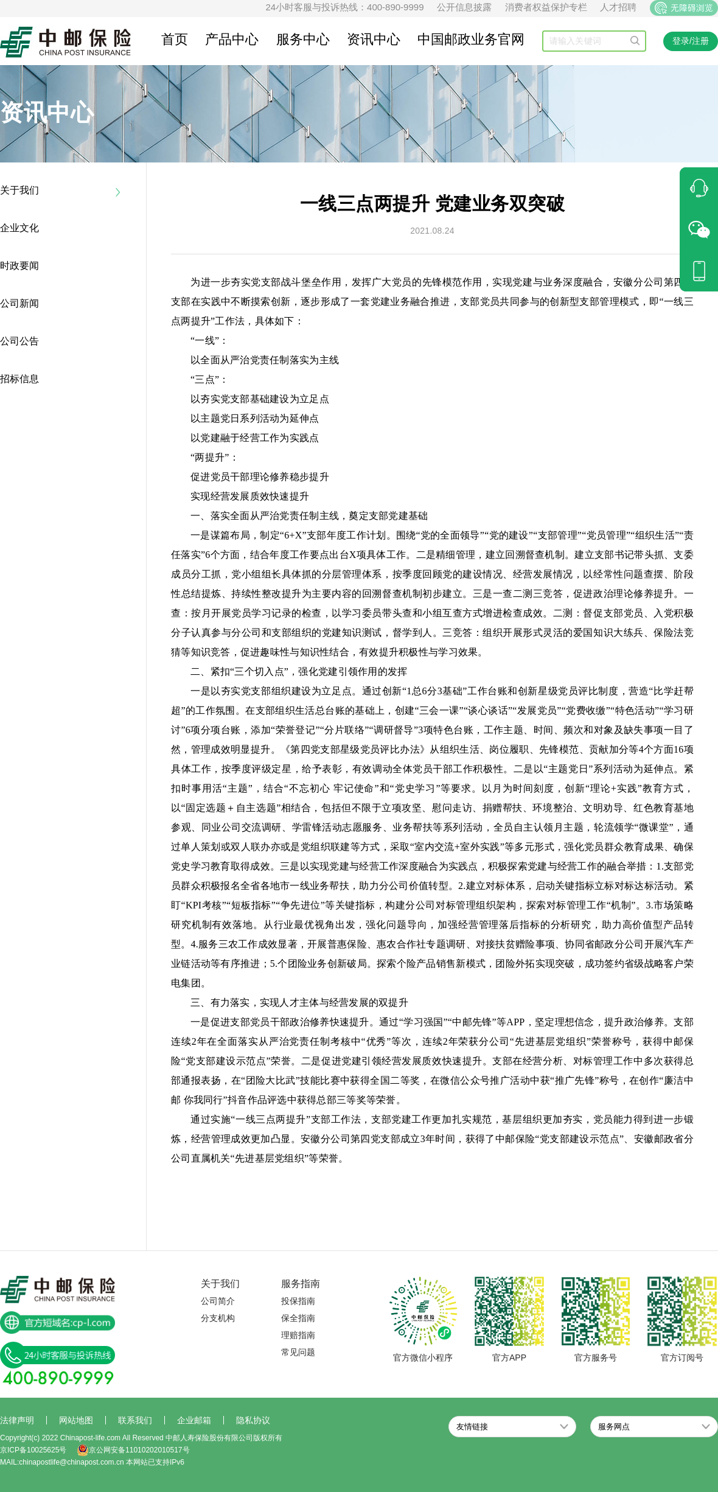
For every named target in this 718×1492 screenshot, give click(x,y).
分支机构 (218, 1318)
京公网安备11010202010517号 (133, 1450)
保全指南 (298, 1318)
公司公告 (19, 341)
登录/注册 (690, 41)
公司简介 (218, 1301)
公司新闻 (19, 303)
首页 (174, 39)
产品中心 (232, 39)
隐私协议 (253, 1420)
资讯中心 (373, 39)
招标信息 (19, 379)
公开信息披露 (464, 7)
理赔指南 (298, 1335)
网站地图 (76, 1420)
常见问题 (298, 1352)
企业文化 (19, 228)
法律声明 (17, 1420)
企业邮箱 (194, 1420)
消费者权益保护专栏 (546, 7)
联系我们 (135, 1420)
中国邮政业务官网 (471, 39)
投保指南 (298, 1301)
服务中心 (303, 39)
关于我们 (19, 190)
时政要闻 (19, 265)
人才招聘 (618, 7)
